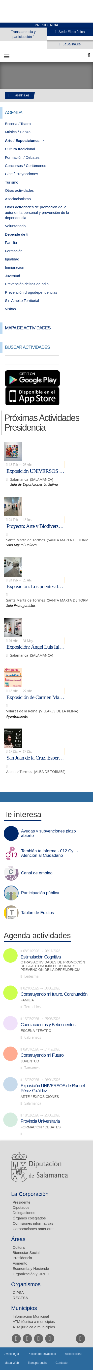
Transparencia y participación (23, 34)
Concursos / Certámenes (25, 165)
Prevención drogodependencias (31, 292)
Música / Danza (18, 132)
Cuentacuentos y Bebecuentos (48, 1024)
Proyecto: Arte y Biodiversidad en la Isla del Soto (35, 526)
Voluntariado (15, 226)
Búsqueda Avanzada (82, 359)
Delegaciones (24, 1213)
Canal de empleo (37, 873)
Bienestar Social (26, 1252)
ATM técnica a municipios (34, 1321)
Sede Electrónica (71, 32)
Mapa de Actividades (28, 327)
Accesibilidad (73, 1354)
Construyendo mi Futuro (42, 1055)
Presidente (22, 1202)
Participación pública (40, 893)
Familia (11, 242)
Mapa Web (11, 1363)
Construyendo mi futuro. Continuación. (54, 994)
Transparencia (37, 1363)
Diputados (21, 1207)
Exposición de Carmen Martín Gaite (35, 697)
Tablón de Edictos (37, 913)
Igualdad (12, 259)
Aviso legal (11, 1354)
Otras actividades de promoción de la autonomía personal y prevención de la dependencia (37, 212)
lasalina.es (22, 95)
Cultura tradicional (20, 149)
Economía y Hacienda (31, 1268)
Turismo (11, 182)
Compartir (6, 797)
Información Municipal (31, 1316)
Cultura (19, 1247)
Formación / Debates (22, 157)
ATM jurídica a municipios (34, 1327)
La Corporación (29, 1194)
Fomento (20, 1263)
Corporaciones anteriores (33, 1229)
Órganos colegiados (29, 1218)
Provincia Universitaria (40, 1121)
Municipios (24, 1308)
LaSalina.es (71, 44)
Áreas (18, 1239)
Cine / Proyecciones (21, 174)
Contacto (61, 1363)
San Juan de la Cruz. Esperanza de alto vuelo (35, 757)
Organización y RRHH (31, 1274)
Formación (14, 251)
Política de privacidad (42, 1354)
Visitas (10, 309)
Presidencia (22, 1258)
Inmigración (14, 267)
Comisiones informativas (33, 1223)
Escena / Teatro (18, 124)
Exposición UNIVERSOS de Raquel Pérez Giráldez (35, 471)
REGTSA (20, 1298)
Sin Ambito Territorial (22, 300)
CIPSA (18, 1292)
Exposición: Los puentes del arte (35, 586)
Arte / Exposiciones (22, 140)
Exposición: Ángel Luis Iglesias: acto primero (35, 646)
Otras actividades (19, 190)
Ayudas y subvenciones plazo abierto (48, 833)
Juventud (12, 276)
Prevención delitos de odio (27, 284)
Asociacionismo (18, 199)
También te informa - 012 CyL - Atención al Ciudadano (49, 853)
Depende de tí (16, 234)
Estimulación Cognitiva (41, 957)
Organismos (26, 1284)
